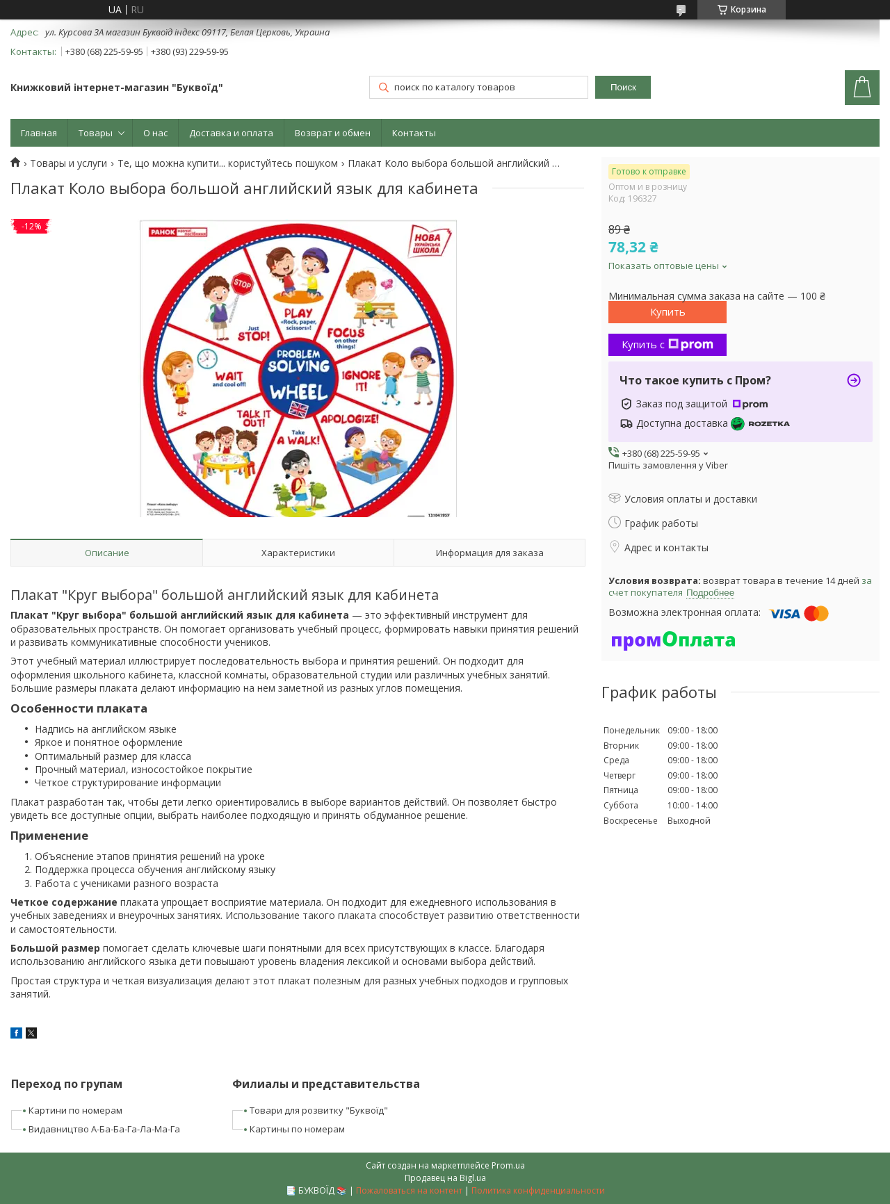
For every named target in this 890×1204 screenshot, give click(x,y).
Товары (96, 133)
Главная (39, 133)
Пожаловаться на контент (409, 1190)
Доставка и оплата (231, 133)
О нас (155, 133)
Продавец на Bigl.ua (445, 1178)
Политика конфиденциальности (538, 1190)
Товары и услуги (68, 163)
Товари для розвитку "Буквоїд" (319, 1110)
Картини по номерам (75, 1110)
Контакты (414, 133)
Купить (668, 311)
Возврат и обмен (333, 133)
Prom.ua (508, 1165)
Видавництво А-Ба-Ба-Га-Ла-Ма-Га (104, 1129)
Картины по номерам (297, 1129)
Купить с (667, 344)
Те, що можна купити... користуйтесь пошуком (228, 163)
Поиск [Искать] (623, 87)
